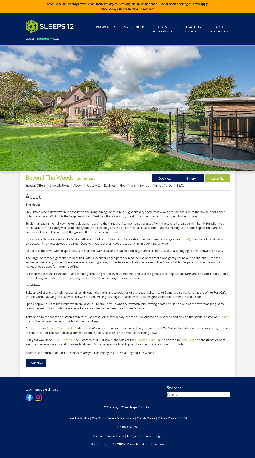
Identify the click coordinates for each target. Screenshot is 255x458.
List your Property (139, 436)
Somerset (86, 178)
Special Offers (35, 185)
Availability (217, 178)
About (77, 185)
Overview (165, 178)
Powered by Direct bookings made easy (127, 444)
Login (158, 436)
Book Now (35, 363)
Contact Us (190, 29)
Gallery (191, 178)
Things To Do (163, 185)
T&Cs (180, 185)
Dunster (223, 317)
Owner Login (115, 436)
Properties (106, 27)
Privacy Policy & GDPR (172, 418)
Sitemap (98, 436)
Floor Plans (128, 185)
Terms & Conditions (120, 418)
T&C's (162, 29)
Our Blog (98, 418)
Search (218, 29)
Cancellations (59, 185)
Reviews (110, 185)
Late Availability (78, 418)
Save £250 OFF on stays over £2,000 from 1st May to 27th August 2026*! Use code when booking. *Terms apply (127, 6)
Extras (144, 185)
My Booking (134, 27)
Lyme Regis (188, 340)
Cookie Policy (146, 418)
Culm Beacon (61, 340)
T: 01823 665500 (127, 427)
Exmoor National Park (62, 328)
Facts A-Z (93, 185)
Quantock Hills (145, 340)
